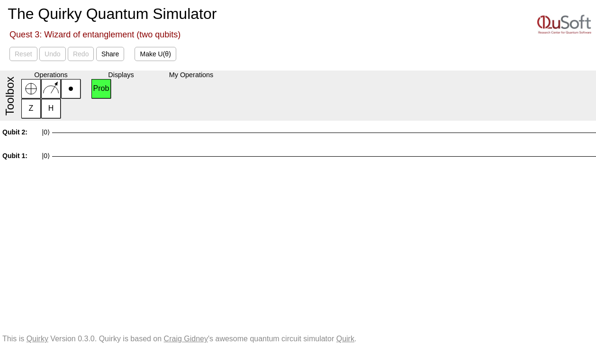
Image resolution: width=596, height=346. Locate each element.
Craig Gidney (186, 339)
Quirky (37, 339)
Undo (52, 54)
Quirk (345, 339)
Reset (23, 54)
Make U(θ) (155, 54)
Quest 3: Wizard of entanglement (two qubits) (95, 34)
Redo (81, 54)
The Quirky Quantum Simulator (112, 13)
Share (110, 54)
